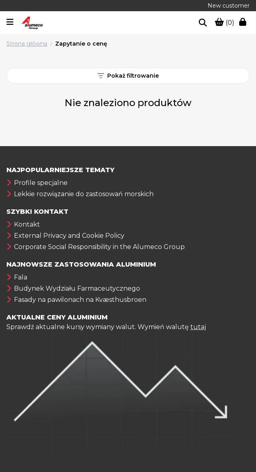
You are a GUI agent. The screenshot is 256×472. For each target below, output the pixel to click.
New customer (229, 5)
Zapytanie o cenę (81, 43)
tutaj (198, 327)
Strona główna (26, 43)
